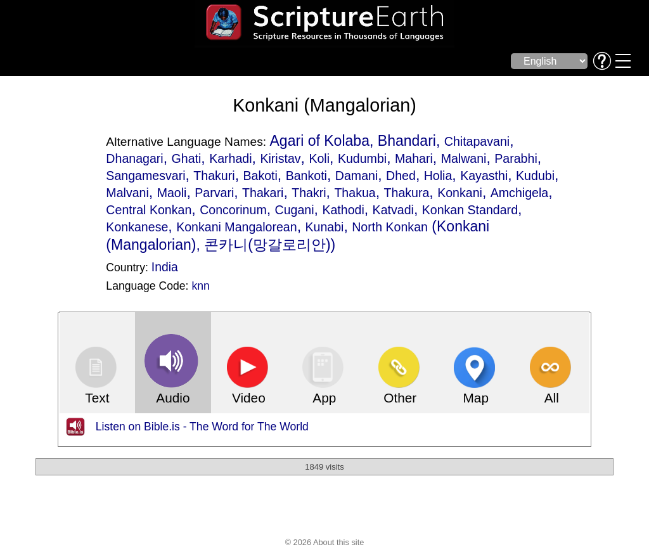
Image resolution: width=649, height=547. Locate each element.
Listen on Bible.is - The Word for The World (202, 426)
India (164, 267)
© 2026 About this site (324, 542)
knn (200, 286)
